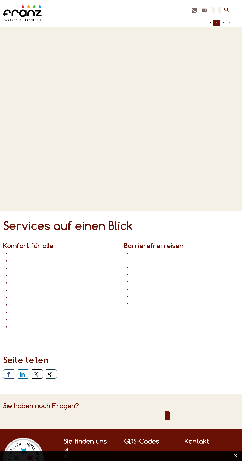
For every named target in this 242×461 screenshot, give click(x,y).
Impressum (131, 456)
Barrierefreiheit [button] (210, 23)
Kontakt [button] (229, 23)
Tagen (201, 23)
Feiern (205, 23)
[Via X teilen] (37, 374)
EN (219, 10)
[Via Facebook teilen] (9, 374)
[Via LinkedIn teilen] (23, 374)
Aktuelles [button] (223, 23)
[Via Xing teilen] (51, 374)
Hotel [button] (216, 23)
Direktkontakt (167, 415)
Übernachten (198, 23)
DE (213, 10)
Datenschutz (128, 456)
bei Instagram (66, 450)
